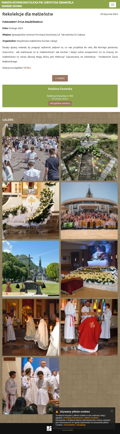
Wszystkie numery (60, 103)
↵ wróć (60, 78)
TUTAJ (27, 67)
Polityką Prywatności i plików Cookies (81, 418)
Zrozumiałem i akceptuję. (74, 425)
